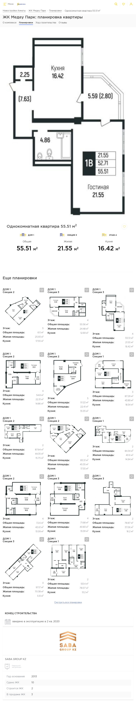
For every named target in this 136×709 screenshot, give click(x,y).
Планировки (55, 11)
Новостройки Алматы (14, 11)
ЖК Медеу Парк (37, 11)
